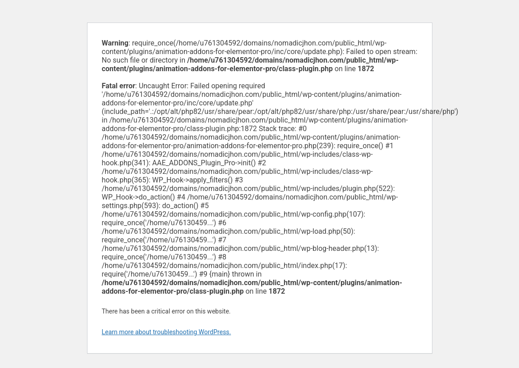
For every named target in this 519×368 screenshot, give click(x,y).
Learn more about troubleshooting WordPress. (166, 332)
